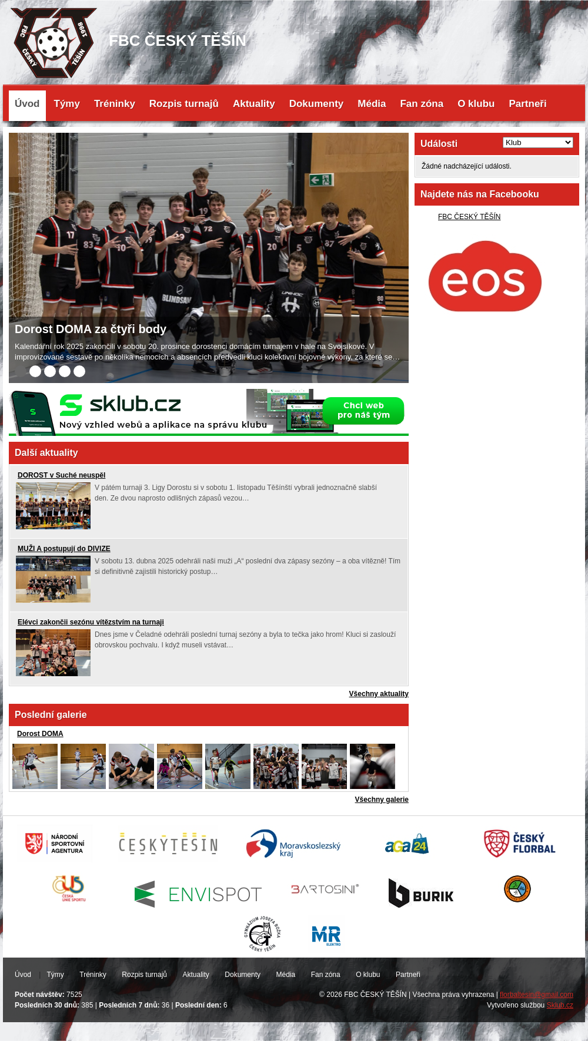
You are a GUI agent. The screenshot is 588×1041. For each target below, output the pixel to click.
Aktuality (254, 103)
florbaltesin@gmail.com (536, 994)
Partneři (527, 103)
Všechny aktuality (379, 694)
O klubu (476, 103)
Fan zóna (421, 103)
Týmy (67, 103)
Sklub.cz (560, 1005)
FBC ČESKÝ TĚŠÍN (469, 217)
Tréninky (114, 103)
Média (372, 103)
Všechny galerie (382, 799)
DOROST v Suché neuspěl (61, 475)
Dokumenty (316, 103)
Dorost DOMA (40, 734)
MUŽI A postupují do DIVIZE (64, 549)
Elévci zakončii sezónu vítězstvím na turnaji (91, 622)
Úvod (27, 103)
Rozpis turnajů (184, 103)
